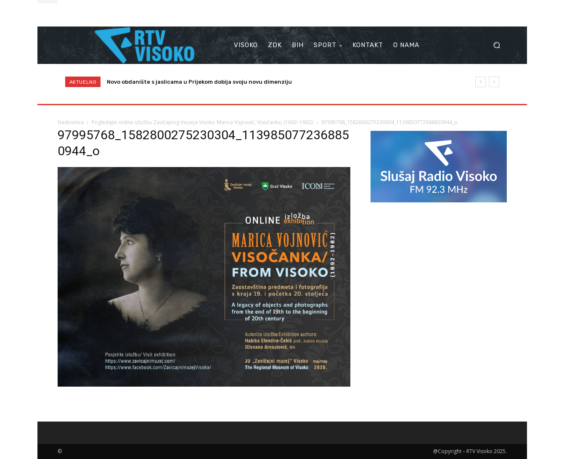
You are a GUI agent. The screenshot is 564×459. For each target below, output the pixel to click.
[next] (494, 82)
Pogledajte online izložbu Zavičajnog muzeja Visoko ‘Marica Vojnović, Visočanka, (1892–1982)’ (202, 122)
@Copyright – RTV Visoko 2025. (470, 451)
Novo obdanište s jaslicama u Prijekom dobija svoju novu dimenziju (199, 82)
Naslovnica (71, 122)
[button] (497, 45)
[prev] (480, 82)
